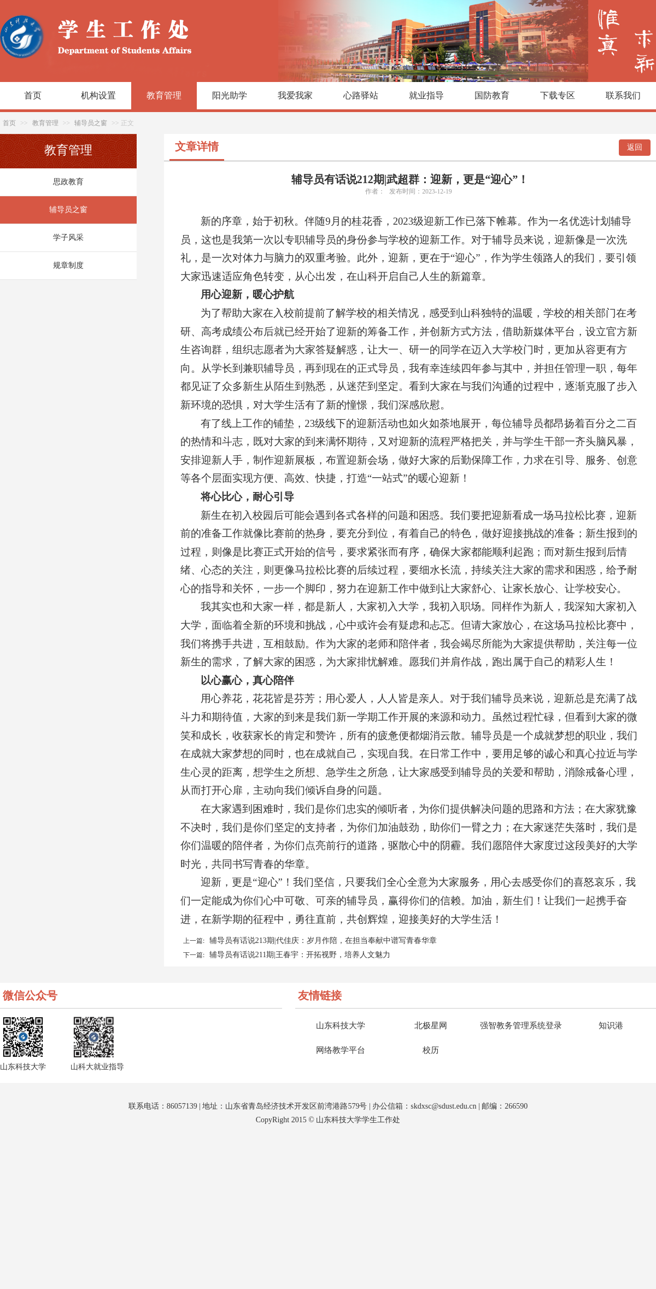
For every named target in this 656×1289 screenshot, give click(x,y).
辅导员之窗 (90, 123)
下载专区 (557, 95)
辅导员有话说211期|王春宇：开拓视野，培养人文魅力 (299, 955)
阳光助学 (229, 95)
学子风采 (68, 237)
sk (414, 1106)
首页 (33, 95)
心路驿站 (360, 95)
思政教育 (68, 182)
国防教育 (492, 95)
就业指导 (426, 95)
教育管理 (164, 95)
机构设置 (98, 95)
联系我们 (623, 95)
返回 (634, 147)
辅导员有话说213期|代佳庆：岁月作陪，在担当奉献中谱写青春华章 (323, 940)
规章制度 (68, 265)
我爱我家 (295, 95)
